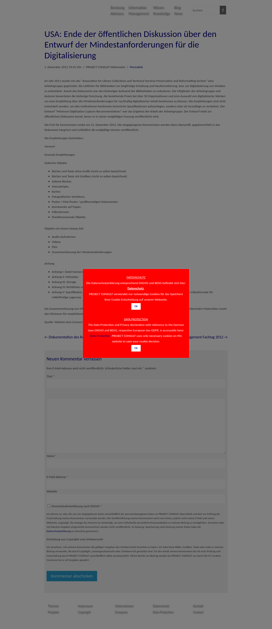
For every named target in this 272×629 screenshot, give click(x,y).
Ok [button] (136, 306)
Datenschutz (136, 288)
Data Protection (100, 336)
